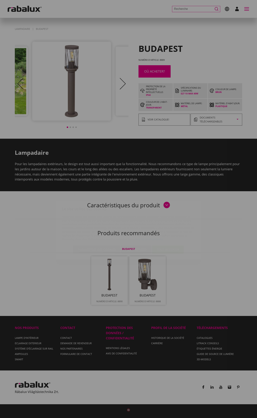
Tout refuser (136, 229)
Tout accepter (168, 229)
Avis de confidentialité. (149, 218)
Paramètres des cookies (97, 229)
